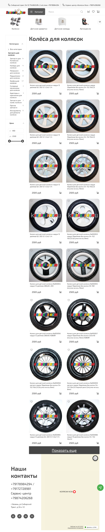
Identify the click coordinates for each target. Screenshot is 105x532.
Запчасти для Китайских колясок (15, 60)
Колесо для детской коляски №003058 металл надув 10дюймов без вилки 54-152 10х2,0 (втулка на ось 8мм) (45, 385)
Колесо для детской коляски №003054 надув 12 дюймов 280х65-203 (45, 284)
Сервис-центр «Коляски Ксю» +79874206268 (81, 5)
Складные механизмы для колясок (15, 88)
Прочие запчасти (13, 106)
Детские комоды (60, 28)
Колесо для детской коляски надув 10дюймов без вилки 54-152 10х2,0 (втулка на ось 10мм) (81, 87)
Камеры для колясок (15, 66)
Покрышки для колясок (15, 71)
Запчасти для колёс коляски (16, 101)
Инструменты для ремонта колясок (15, 112)
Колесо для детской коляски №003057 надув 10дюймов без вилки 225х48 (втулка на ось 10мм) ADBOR (82, 335)
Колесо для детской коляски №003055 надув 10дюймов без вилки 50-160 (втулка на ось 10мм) (82, 285)
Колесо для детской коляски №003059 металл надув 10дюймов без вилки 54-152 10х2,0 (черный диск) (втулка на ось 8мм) (83, 386)
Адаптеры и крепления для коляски (16, 95)
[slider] (9, 141)
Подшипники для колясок (15, 77)
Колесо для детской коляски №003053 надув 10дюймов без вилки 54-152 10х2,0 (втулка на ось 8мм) (82, 236)
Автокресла (82, 28)
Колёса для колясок (14, 82)
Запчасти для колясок (13, 54)
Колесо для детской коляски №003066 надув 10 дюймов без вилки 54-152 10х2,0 (82, 436)
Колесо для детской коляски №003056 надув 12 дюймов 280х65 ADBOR (45, 334)
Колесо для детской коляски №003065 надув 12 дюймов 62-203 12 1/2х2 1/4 (45, 435)
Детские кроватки (38, 28)
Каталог (36, 11)
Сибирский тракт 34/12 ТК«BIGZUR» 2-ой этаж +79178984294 (33, 5)
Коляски (15, 28)
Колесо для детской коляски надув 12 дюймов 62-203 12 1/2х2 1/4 (45, 86)
